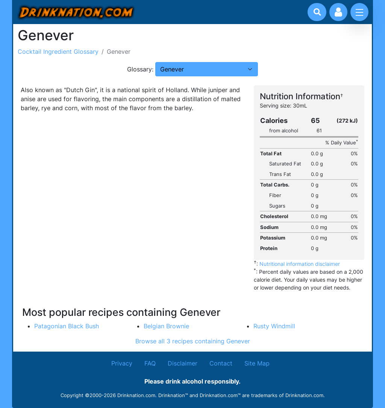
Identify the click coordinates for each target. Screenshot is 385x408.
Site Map (257, 363)
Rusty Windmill (274, 326)
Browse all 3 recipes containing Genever (192, 341)
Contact (220, 363)
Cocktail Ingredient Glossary (58, 51)
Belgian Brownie (166, 326)
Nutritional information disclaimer (299, 264)
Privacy (121, 363)
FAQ (150, 363)
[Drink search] (317, 12)
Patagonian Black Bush (66, 326)
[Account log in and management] (338, 12)
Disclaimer (182, 363)
